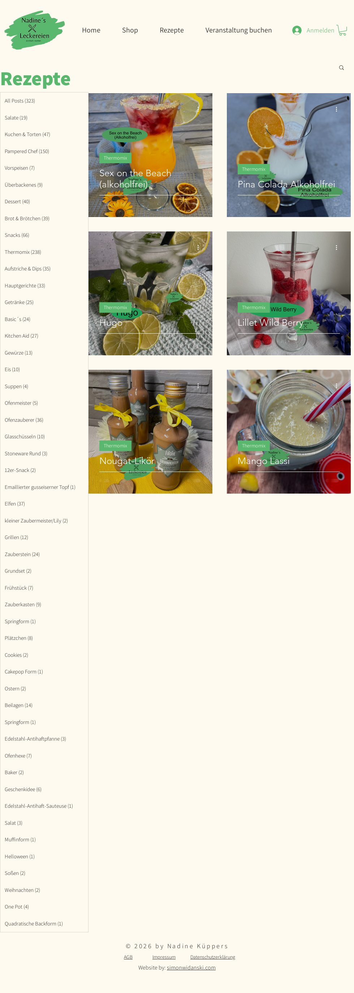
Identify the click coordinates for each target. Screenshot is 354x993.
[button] (342, 30)
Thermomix (115, 158)
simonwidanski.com (191, 967)
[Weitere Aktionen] (200, 109)
